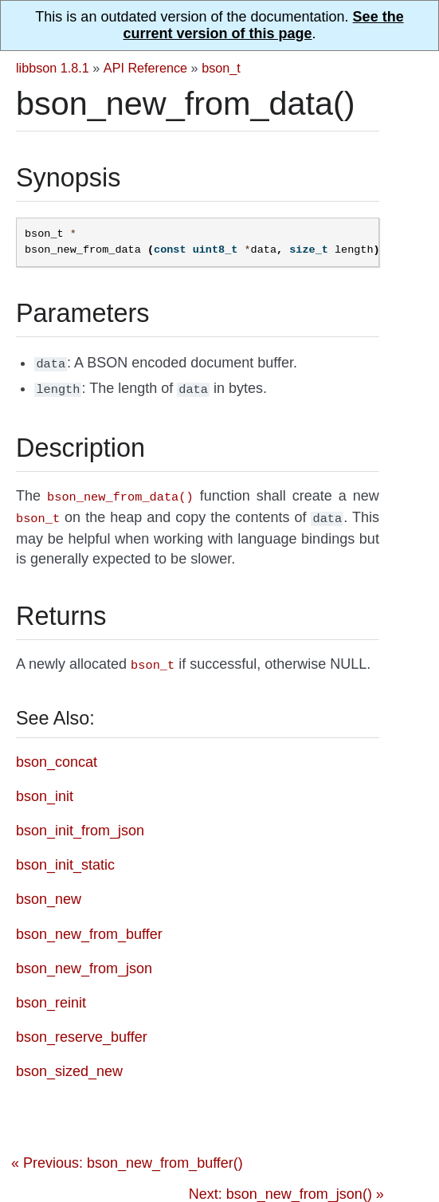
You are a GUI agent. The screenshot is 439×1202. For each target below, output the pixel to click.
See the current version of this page (263, 25)
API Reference (145, 68)
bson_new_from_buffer (89, 926)
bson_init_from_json (80, 823)
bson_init (44, 788)
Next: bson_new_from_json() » (286, 1186)
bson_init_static (65, 857)
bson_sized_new (69, 1063)
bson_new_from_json (84, 960)
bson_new (48, 891)
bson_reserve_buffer (81, 1029)
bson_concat (56, 754)
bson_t (221, 68)
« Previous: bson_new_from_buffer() (127, 1155)
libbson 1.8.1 (52, 68)
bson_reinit (51, 995)
